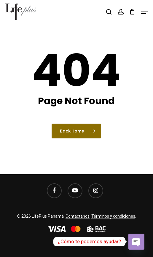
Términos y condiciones (113, 216)
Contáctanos (78, 216)
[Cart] (132, 12)
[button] (144, 12)
